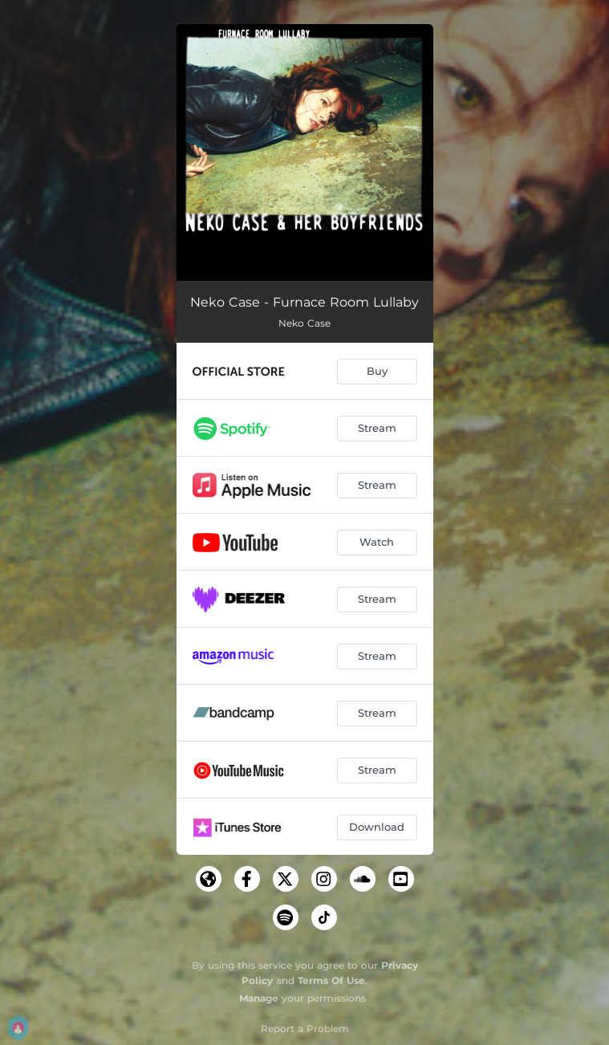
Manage (258, 998)
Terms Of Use (331, 980)
